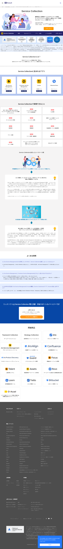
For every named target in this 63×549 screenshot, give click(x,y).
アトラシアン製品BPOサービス (46, 429)
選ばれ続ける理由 (9, 411)
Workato (42, 439)
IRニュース (25, 485)
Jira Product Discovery (10, 442)
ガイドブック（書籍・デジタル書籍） (47, 457)
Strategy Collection (9, 431)
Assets (7, 448)
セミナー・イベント (21, 506)
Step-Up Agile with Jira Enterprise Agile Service (49, 435)
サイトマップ (38, 518)
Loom (7, 452)
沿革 (7, 485)
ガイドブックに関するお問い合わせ (37, 504)
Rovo (7, 450)
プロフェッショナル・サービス (46, 433)
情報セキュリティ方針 (27, 518)
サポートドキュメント (20, 416)
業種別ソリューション (44, 465)
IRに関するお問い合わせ (35, 506)
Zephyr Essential (22, 461)
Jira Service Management (10, 435)
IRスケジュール (26, 491)
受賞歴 (17, 480)
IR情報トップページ (26, 480)
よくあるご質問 (37, 485)
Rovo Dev (8, 465)
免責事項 (36, 491)
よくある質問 (48, 33)
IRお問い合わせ (37, 487)
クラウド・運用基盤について (46, 450)
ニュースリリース (51, 411)
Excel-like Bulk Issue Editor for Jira (25, 431)
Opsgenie (8, 457)
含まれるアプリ (27, 33)
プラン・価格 (38, 33)
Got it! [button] (50, 544)
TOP (2, 6)
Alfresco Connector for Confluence (25, 446)
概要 (19, 33)
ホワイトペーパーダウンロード (23, 508)
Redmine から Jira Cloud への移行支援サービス (27, 472)
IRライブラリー (26, 489)
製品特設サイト (43, 461)
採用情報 (17, 485)
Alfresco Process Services (45, 448)
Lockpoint (21, 463)
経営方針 (25, 493)
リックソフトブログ (37, 411)
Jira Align (7, 437)
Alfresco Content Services (45, 446)
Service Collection (7, 33)
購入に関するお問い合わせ (35, 502)
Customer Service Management (11, 446)
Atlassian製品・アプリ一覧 (9, 6)
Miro (41, 442)
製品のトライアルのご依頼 (10, 506)
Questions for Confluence (23, 467)
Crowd (7, 472)
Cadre (42, 437)
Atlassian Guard (9, 444)
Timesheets (21, 448)
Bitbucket (7, 463)
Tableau (42, 444)
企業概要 (7, 480)
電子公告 (36, 489)
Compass (8, 467)
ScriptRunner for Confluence (24, 457)
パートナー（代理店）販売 (38, 418)
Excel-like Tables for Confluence (24, 429)
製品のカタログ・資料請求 (10, 504)
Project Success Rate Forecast (24, 442)
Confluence (8, 439)
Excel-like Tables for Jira (23, 437)
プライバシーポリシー (14, 518)
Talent (7, 461)
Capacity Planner (22, 450)
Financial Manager (22, 452)
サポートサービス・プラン (21, 411)
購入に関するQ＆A (37, 416)
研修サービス (43, 452)
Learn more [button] (42, 541)
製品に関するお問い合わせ (10, 502)
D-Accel (20, 439)
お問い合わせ (49, 28)
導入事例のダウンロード (22, 504)
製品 (18, 502)
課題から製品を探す (44, 463)
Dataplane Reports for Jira (23, 465)
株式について (37, 480)
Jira (6, 433)
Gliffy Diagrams (22, 459)
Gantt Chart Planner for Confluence (25, 433)
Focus (7, 459)
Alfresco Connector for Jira (23, 444)
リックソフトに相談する (31, 316)
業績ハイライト (26, 487)
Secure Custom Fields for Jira (24, 435)
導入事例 (42, 459)
